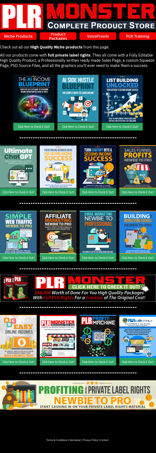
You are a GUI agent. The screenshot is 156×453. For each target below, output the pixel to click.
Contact (104, 440)
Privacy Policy (90, 440)
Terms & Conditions (56, 440)
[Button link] (18, 36)
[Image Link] (18, 166)
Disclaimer (75, 440)
